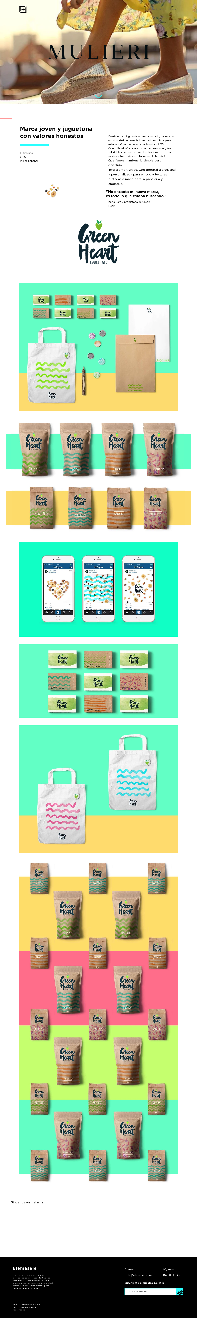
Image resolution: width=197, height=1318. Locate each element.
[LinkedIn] (178, 1275)
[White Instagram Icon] (169, 1275)
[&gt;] (179, 1291)
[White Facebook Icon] (173, 1275)
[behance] (165, 1275)
